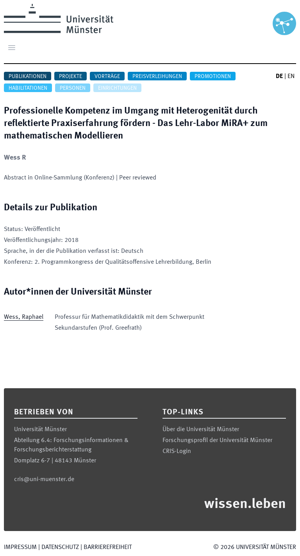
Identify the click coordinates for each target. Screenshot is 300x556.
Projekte (70, 76)
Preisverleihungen (157, 76)
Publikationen (27, 76)
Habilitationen (28, 88)
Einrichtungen (117, 88)
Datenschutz (60, 547)
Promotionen (213, 76)
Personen (73, 88)
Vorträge (107, 76)
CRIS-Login (176, 451)
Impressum (20, 547)
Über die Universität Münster (200, 429)
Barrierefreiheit (108, 547)
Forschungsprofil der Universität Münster (217, 440)
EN (291, 76)
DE (279, 76)
